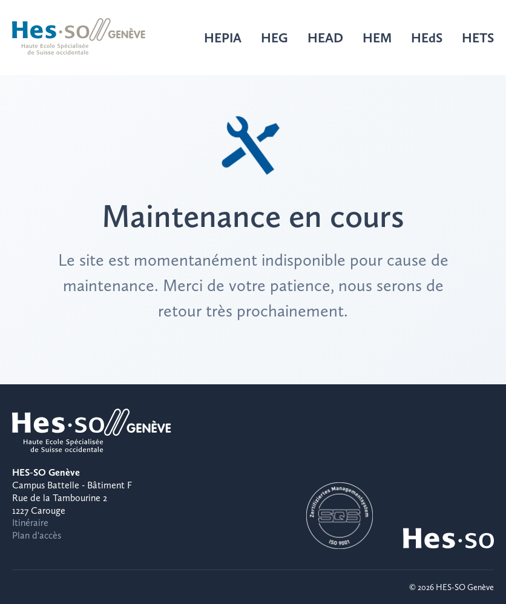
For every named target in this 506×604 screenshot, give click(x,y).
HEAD (325, 37)
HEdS (426, 37)
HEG (274, 37)
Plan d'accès (36, 535)
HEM (377, 37)
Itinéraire (30, 522)
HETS (478, 37)
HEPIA (223, 37)
